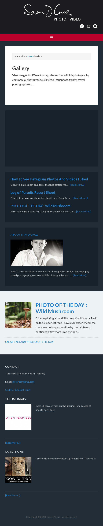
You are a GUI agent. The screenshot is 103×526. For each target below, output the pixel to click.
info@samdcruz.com (23, 381)
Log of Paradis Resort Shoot (33, 192)
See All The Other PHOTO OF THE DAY (29, 341)
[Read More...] (77, 184)
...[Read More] (78, 275)
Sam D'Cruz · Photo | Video (51, 12)
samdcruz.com (69, 516)
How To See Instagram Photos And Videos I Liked (49, 179)
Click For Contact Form (17, 389)
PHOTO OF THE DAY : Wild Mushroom (40, 206)
